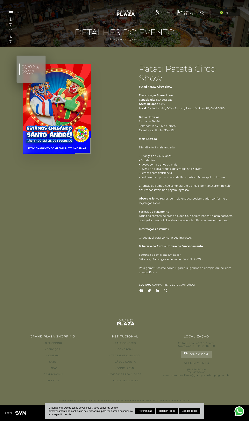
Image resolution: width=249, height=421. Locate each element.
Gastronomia (53, 374)
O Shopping (53, 343)
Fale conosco (125, 343)
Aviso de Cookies (125, 380)
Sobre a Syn (125, 368)
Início (111, 39)
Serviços (53, 349)
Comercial (125, 349)
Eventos (123, 39)
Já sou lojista (125, 361)
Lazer (53, 361)
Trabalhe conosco (125, 355)
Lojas (53, 368)
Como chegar (199, 354)
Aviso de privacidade (125, 374)
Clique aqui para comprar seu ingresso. (165, 237)
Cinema (53, 355)
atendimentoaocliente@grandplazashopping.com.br (196, 375)
